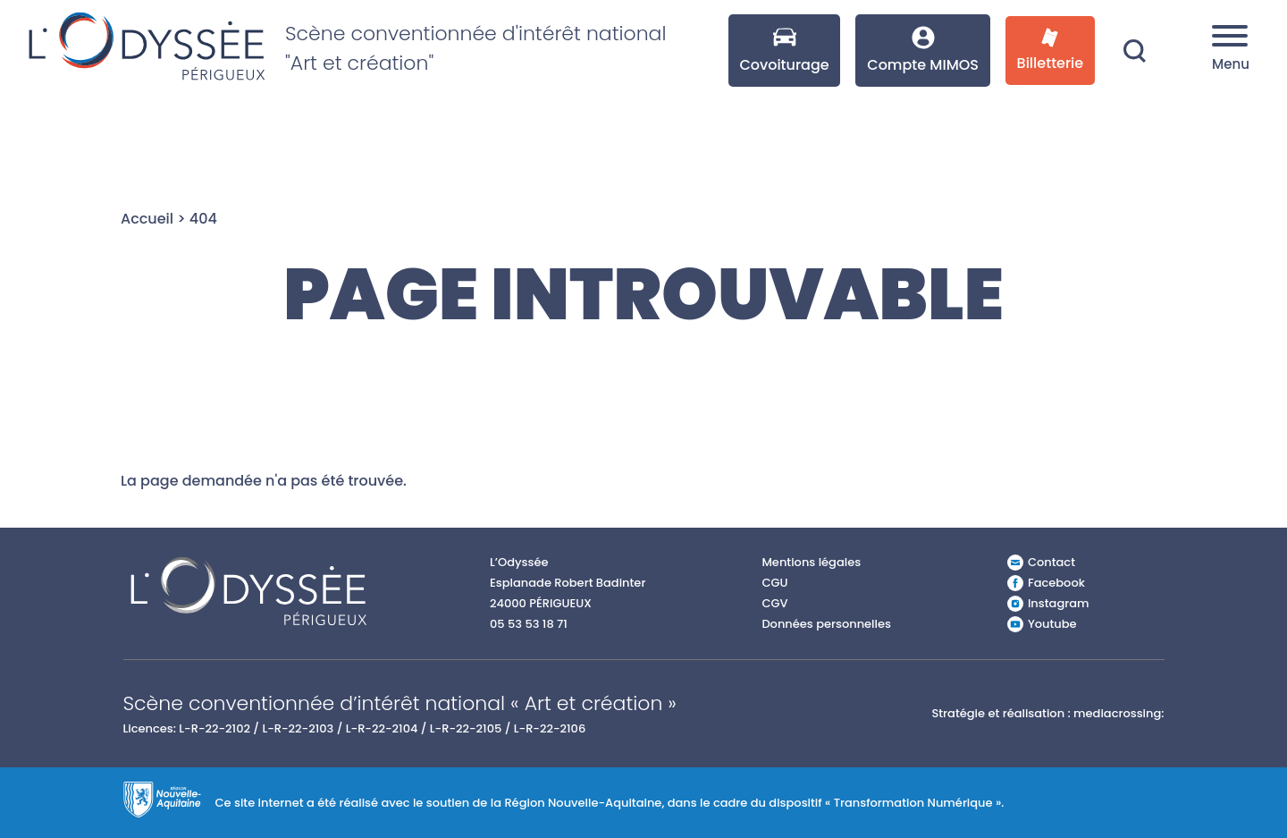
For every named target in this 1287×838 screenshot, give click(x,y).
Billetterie (1050, 50)
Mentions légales (811, 562)
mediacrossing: (1118, 713)
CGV (774, 603)
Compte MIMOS (923, 50)
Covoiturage (784, 50)
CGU (774, 582)
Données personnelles (826, 623)
